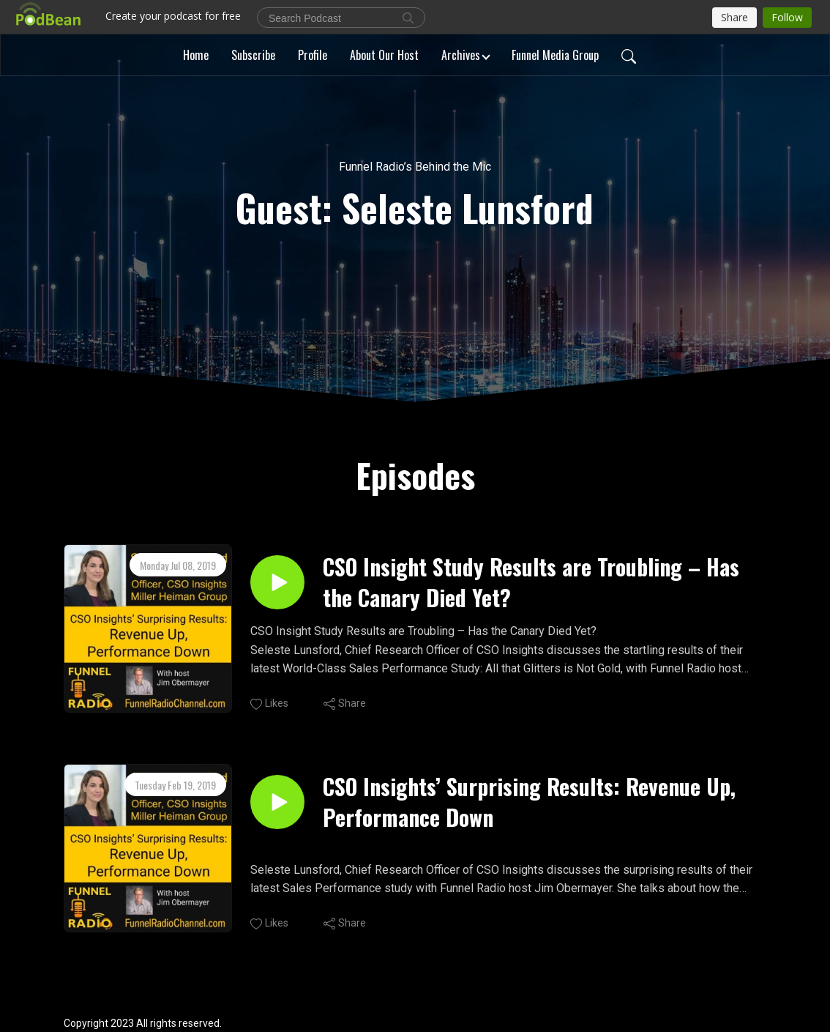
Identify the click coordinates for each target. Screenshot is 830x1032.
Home (196, 55)
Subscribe (253, 55)
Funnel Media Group (555, 55)
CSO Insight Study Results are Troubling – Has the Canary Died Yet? (531, 582)
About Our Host (384, 55)
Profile (312, 55)
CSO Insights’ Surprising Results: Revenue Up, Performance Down (529, 802)
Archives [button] (460, 55)
